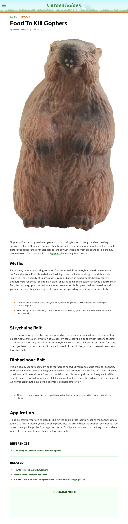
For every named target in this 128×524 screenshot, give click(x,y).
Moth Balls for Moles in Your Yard (30, 474)
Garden (14, 17)
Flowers (25, 17)
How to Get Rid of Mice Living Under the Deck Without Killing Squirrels (49, 479)
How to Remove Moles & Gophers (31, 469)
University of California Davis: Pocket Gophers (37, 450)
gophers (56, 253)
